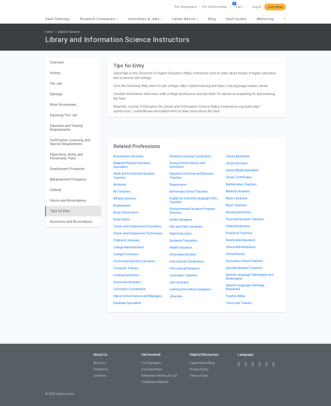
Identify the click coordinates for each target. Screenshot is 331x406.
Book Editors (121, 219)
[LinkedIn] (248, 364)
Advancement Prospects (68, 179)
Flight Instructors (181, 233)
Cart (239, 6)
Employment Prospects (67, 169)
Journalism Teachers (184, 275)
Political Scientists (238, 226)
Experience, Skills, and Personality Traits (66, 156)
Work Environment (63, 105)
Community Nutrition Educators (134, 261)
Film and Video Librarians (186, 226)
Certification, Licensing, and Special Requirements (70, 142)
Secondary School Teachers (244, 261)
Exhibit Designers (181, 219)
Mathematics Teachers (241, 184)
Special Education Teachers (244, 268)
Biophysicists (122, 205)
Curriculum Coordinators (129, 289)
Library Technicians (238, 177)
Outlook (55, 190)
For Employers (186, 6)
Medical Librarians (238, 191)
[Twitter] (255, 364)
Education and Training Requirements (66, 128)
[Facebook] (241, 364)
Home (49, 31)
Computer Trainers (125, 268)
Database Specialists (127, 303)
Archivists (119, 184)
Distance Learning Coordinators (190, 156)
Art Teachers (122, 191)
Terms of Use (199, 375)
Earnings (56, 94)
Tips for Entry (60, 211)
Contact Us (100, 369)
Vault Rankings (57, 19)
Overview (57, 62)
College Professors (126, 254)
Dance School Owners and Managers (137, 296)
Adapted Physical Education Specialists (132, 164)
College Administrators (128, 247)
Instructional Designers (185, 268)
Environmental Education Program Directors (192, 210)
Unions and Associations (68, 200)
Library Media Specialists (242, 170)
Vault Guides (236, 19)
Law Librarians (179, 282)
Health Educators (181, 247)
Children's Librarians (126, 240)
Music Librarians (236, 198)
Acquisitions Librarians (128, 156)
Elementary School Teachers (189, 191)
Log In (256, 6)
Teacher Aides (235, 296)
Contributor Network (154, 382)
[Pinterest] (268, 364)
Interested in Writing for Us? (159, 375)
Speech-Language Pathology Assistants (245, 287)
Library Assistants (238, 156)
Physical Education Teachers (245, 219)
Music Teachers (236, 205)
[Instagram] (262, 364)
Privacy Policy (199, 369)
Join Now (275, 7)
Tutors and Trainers (239, 303)
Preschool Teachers (239, 233)
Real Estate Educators (240, 240)
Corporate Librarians (127, 282)
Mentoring (265, 19)
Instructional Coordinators (187, 261)
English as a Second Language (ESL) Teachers (194, 200)
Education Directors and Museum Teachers (192, 175)
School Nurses (235, 254)
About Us (99, 363)
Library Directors (237, 163)
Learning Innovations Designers (190, 289)
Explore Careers (69, 31)
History (55, 73)
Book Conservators (126, 212)
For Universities (214, 6)
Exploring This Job (63, 115)
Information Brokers (183, 254)
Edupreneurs (178, 184)
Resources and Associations (71, 222)
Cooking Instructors (126, 275)
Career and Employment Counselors (137, 226)
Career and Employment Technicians (137, 233)
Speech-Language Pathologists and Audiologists (249, 276)
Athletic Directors (124, 198)
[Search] (285, 19)
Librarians (176, 296)
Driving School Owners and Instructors (187, 164)
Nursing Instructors (238, 212)
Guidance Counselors (184, 240)
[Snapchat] (275, 364)
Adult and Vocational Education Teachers (134, 175)
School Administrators (241, 247)
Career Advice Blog (202, 363)
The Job (56, 83)
